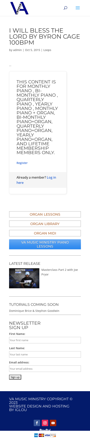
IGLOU (21, 410)
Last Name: (17, 348)
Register (22, 163)
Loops (47, 50)
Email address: (19, 362)
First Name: (17, 334)
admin (17, 50)
